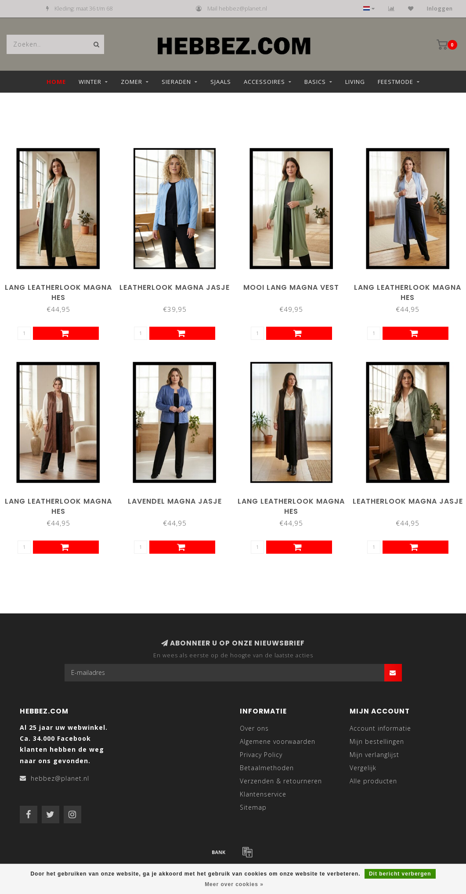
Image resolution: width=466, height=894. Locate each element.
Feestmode (395, 82)
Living (355, 82)
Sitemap (253, 807)
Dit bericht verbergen (400, 874)
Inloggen (440, 8)
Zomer (131, 82)
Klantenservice (263, 794)
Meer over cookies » (234, 884)
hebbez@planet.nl (60, 778)
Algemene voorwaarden (277, 741)
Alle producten (373, 781)
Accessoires (264, 82)
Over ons (254, 728)
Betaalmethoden (267, 768)
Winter (90, 82)
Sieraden (176, 82)
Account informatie (380, 728)
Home (56, 82)
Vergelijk (363, 768)
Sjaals (220, 82)
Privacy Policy (261, 754)
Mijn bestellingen (377, 741)
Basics (315, 82)
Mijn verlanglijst (374, 754)
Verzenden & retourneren (281, 781)
